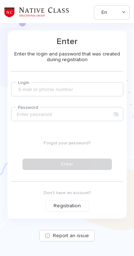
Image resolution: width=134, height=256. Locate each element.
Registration (67, 206)
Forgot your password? (67, 143)
